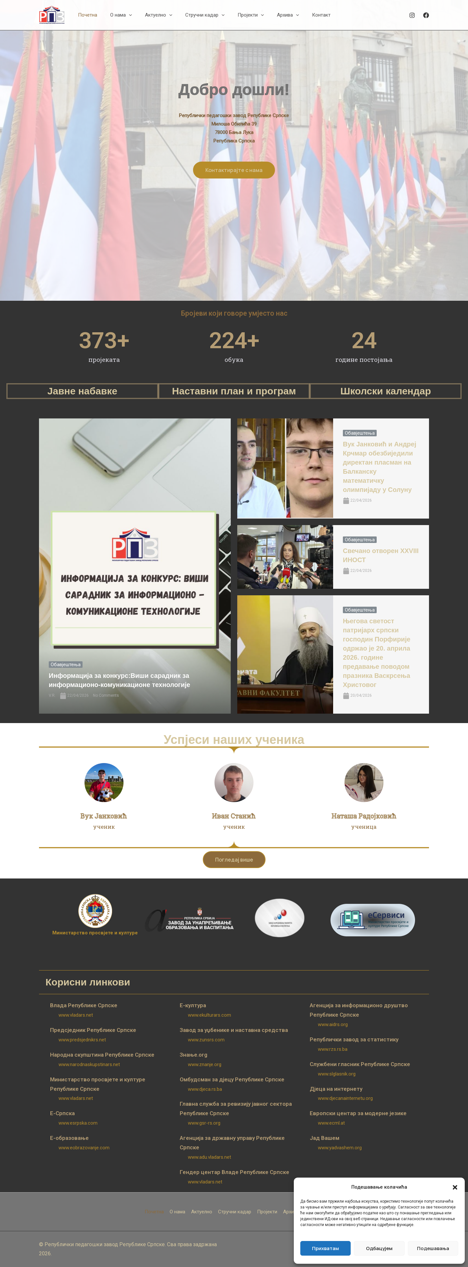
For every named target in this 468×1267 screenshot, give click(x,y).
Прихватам (325, 1248)
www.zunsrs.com (206, 1040)
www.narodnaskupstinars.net (89, 1064)
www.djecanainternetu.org (345, 1098)
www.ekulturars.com (209, 1015)
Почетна (154, 1212)
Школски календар (385, 391)
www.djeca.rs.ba (205, 1089)
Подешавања (433, 1248)
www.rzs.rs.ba (332, 1049)
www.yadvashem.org (340, 1148)
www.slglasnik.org (337, 1074)
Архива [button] (291, 1212)
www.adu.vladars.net (209, 1157)
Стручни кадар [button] (234, 1212)
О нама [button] (177, 1212)
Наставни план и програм (234, 391)
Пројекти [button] (267, 1212)
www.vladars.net (75, 1015)
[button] (455, 1187)
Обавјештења (66, 664)
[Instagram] (412, 15)
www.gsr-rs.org (204, 1123)
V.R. (52, 695)
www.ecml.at (331, 1123)
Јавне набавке (82, 391)
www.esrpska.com (78, 1123)
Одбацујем (379, 1248)
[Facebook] (426, 15)
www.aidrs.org (333, 1024)
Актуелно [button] (201, 1212)
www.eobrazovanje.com (84, 1148)
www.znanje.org (204, 1064)
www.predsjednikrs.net (82, 1040)
